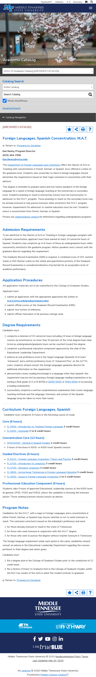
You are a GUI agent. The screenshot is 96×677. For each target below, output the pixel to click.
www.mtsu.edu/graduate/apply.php (27, 301)
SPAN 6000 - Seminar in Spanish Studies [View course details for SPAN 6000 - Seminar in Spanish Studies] (28, 443)
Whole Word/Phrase (17, 100)
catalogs (26, 670)
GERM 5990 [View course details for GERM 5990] (55, 381)
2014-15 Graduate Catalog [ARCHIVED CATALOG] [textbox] (31, 71)
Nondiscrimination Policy (68, 656)
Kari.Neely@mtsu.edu (15, 159)
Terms (84, 656)
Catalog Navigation (16, 117)
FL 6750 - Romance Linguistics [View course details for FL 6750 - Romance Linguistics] (23, 468)
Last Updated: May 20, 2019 (48, 660)
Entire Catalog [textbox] (11, 87)
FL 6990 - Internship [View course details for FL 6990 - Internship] (18, 431)
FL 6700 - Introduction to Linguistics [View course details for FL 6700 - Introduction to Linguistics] (26, 463)
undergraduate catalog (27, 217)
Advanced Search (11, 108)
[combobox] (48, 71)
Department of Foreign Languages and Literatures (33, 165)
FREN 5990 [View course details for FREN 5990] (71, 381)
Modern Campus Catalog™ (54, 674)
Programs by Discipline (29, 145)
